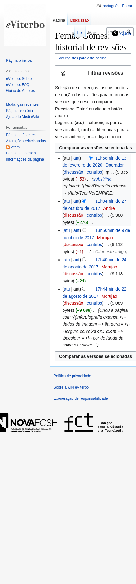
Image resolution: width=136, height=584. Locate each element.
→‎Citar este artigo (108, 251)
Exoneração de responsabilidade (81, 398)
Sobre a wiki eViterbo (71, 387)
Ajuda (125, 33)
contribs (94, 172)
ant (76, 158)
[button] (93, 73)
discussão (73, 172)
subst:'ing (102, 178)
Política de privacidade (72, 376)
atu (67, 201)
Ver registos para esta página (82, 58)
